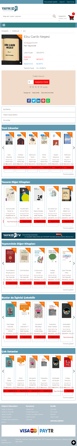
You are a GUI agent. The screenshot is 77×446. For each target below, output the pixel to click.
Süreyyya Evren (10, 213)
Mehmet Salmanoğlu (26, 329)
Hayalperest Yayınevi (12, 215)
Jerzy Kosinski (10, 329)
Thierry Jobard (68, 159)
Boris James (67, 383)
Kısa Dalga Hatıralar (21, 380)
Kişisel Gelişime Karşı (67, 157)
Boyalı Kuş (10, 324)
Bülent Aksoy (66, 275)
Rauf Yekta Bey (38, 275)
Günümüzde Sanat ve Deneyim (10, 211)
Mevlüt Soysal (21, 159)
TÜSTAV (24, 331)
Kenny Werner (52, 275)
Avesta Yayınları (69, 385)
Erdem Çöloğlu (10, 275)
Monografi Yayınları (70, 161)
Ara (54, 16)
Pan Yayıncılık (24, 215)
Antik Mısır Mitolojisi (56, 157)
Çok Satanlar (10, 351)
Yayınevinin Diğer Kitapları (18, 243)
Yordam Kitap (10, 161)
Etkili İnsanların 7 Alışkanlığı (38, 326)
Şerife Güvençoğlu (25, 275)
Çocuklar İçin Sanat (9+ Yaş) (52, 211)
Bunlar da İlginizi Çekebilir (18, 297)
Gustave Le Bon (34, 159)
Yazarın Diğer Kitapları (16, 182)
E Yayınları (10, 331)
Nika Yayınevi (66, 331)
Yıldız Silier (52, 329)
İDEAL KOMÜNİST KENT (9, 157)
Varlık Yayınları (38, 215)
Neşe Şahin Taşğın (67, 329)
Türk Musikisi (38, 270)
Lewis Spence (56, 159)
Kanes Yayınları (21, 161)
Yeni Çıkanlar (10, 128)
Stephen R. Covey (39, 329)
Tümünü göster (68, 174)
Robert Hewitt (45, 159)
